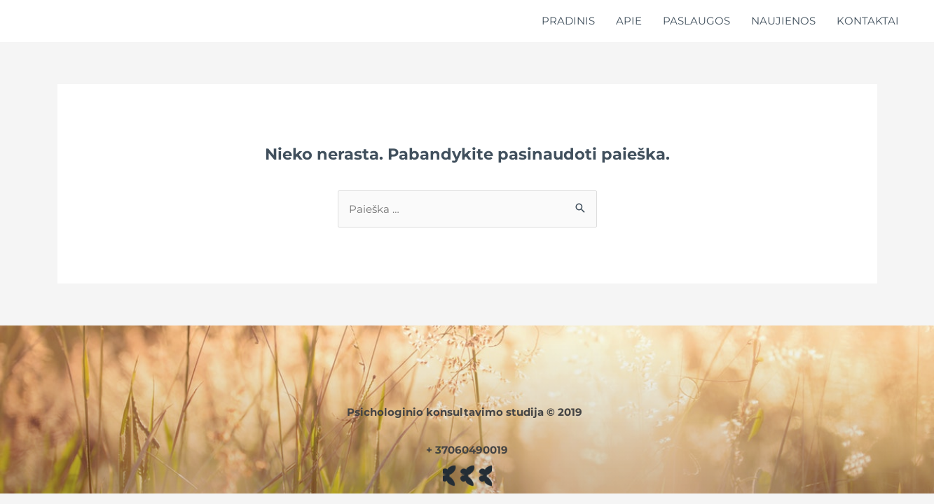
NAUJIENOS (783, 20)
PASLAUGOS (696, 20)
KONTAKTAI (868, 20)
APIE (629, 20)
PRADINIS (568, 20)
